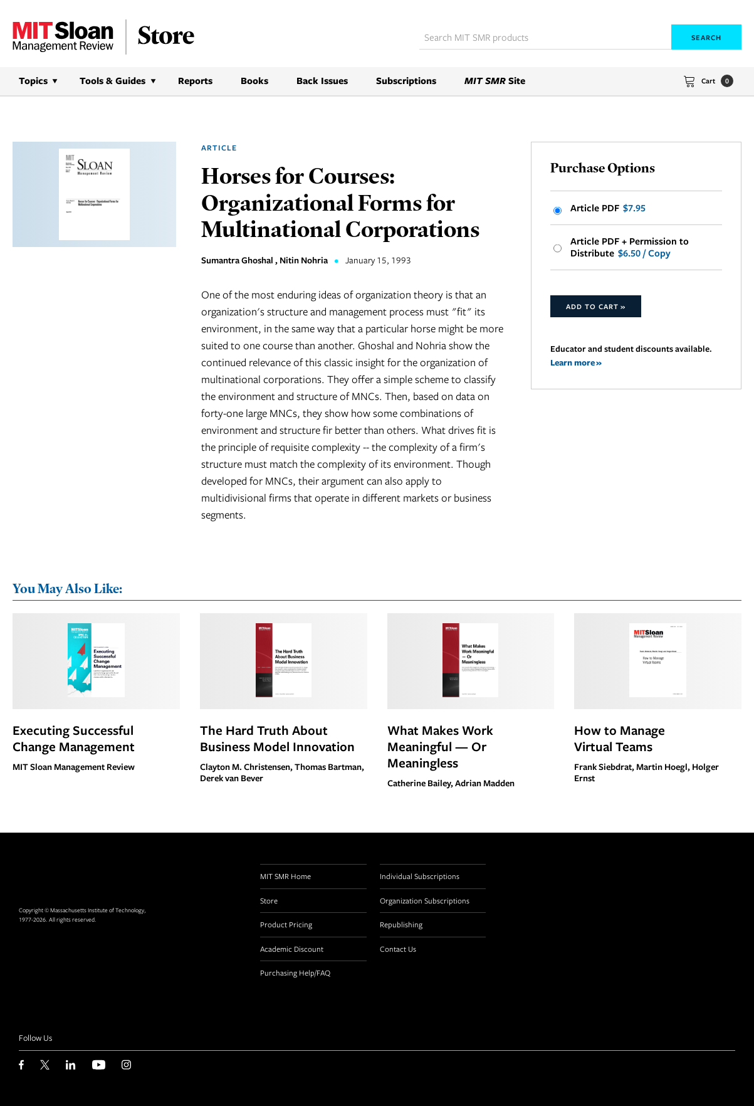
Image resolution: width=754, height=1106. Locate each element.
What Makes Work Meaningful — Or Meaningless (440, 746)
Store (269, 900)
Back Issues (322, 80)
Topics (33, 80)
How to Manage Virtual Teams (619, 738)
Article (219, 147)
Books (254, 80)
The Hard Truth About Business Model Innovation (277, 738)
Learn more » (576, 362)
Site (494, 80)
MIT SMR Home (285, 876)
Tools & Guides (112, 80)
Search (706, 37)
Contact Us (398, 949)
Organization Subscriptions (424, 900)
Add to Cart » (596, 306)
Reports (195, 80)
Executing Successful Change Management (74, 738)
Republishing (401, 924)
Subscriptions (406, 80)
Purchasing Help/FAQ (295, 972)
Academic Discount (291, 949)
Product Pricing (286, 924)
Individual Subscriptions (419, 876)
